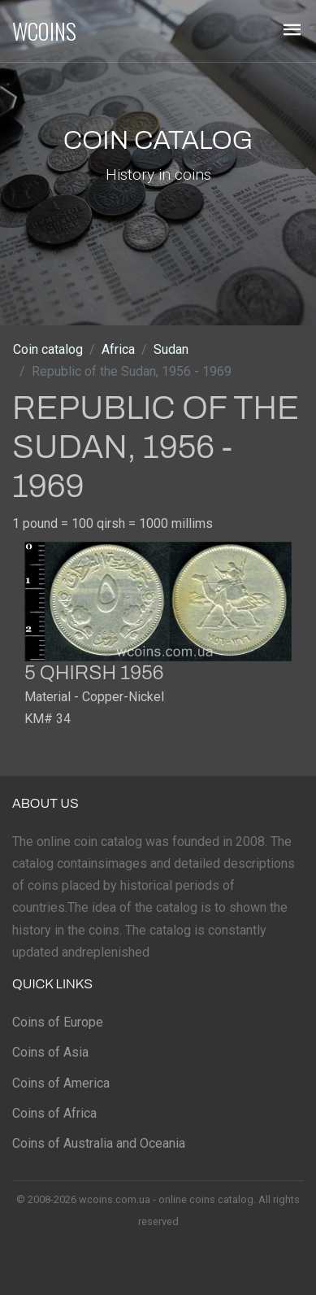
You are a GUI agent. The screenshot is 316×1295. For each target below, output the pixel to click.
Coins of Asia (50, 1052)
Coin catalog (48, 349)
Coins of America (61, 1083)
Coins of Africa (54, 1113)
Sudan (171, 349)
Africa (118, 349)
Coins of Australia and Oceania (98, 1143)
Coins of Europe (57, 1022)
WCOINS (44, 31)
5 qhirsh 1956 (93, 672)
